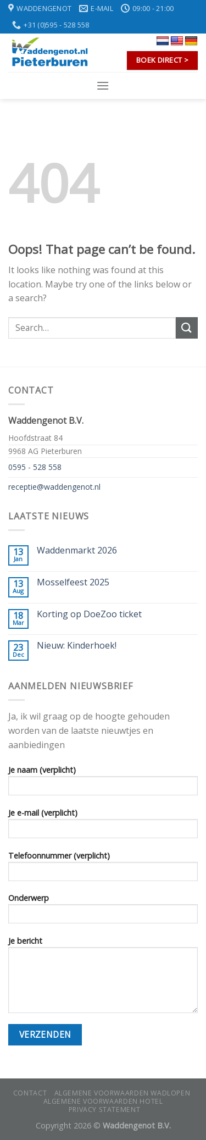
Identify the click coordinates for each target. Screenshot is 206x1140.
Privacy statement (104, 1109)
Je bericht (103, 978)
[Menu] (102, 85)
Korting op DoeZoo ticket (89, 614)
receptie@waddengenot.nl (54, 487)
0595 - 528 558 (35, 467)
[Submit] (187, 328)
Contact (30, 1093)
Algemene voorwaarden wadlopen (122, 1093)
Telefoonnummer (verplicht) (103, 869)
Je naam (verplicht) (103, 784)
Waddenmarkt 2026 (77, 550)
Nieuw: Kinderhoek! (76, 645)
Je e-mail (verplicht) (103, 826)
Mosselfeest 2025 (73, 582)
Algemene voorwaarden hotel (103, 1101)
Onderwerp (103, 912)
